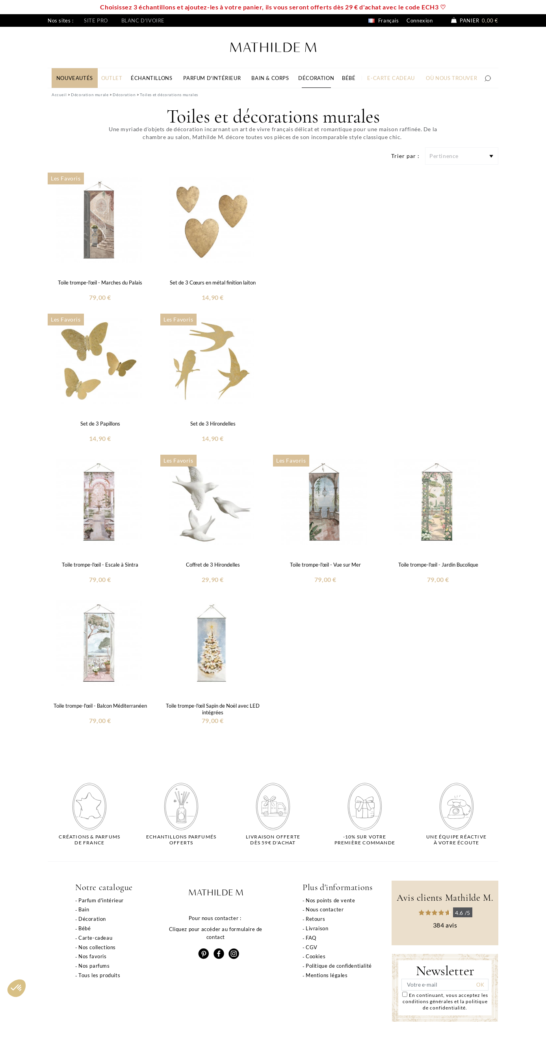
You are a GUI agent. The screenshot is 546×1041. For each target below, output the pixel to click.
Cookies (315, 956)
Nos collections (97, 947)
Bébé (84, 928)
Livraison (317, 928)
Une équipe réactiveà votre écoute (456, 839)
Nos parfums (94, 966)
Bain (83, 909)
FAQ (311, 938)
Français (383, 20)
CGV (312, 947)
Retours (315, 919)
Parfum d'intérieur (101, 900)
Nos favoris (92, 956)
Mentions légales (327, 975)
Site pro (96, 20)
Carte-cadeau (95, 938)
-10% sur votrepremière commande (364, 839)
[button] (16, 988)
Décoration (92, 919)
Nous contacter (325, 909)
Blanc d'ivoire (143, 20)
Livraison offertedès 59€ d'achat (273, 839)
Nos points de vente (330, 900)
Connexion (420, 20)
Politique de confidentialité (339, 966)
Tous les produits (99, 975)
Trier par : (405, 155)
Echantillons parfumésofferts (181, 839)
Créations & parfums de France (89, 839)
